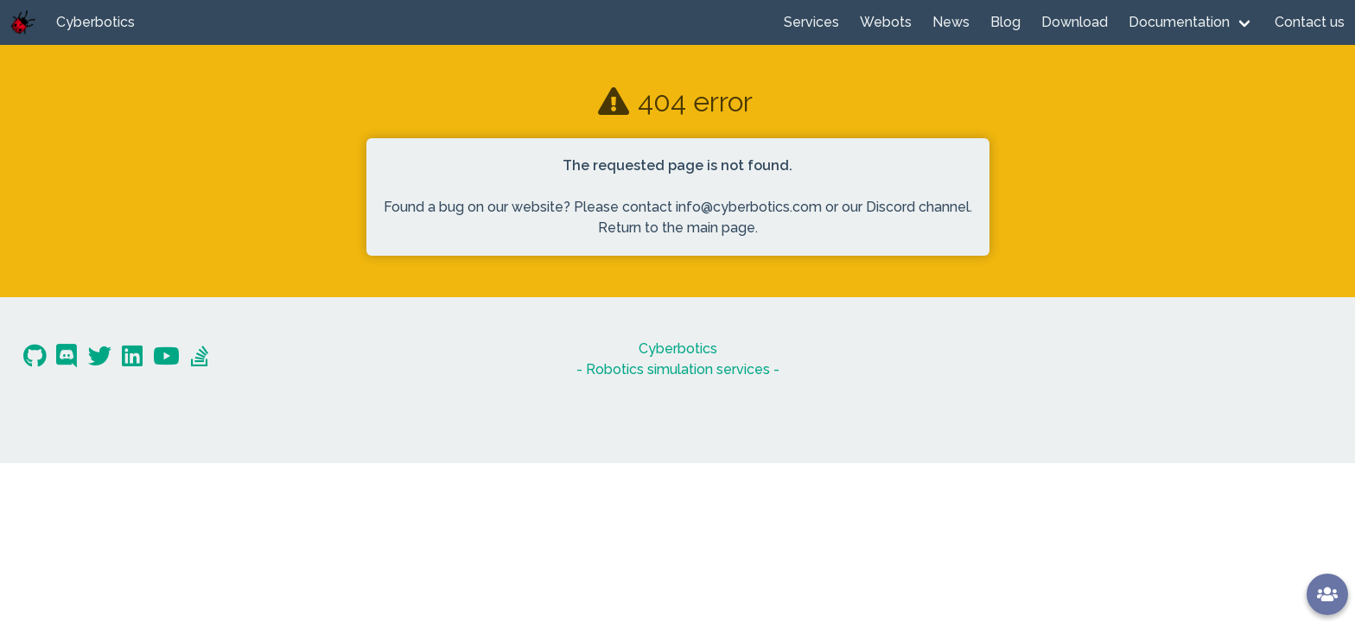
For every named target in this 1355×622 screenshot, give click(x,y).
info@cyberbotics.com (749, 207)
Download (1074, 22)
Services (811, 22)
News (951, 22)
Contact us (1310, 22)
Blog (1005, 22)
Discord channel (918, 207)
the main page (708, 227)
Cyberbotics (95, 22)
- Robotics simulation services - (677, 369)
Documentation (1179, 22)
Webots (886, 22)
